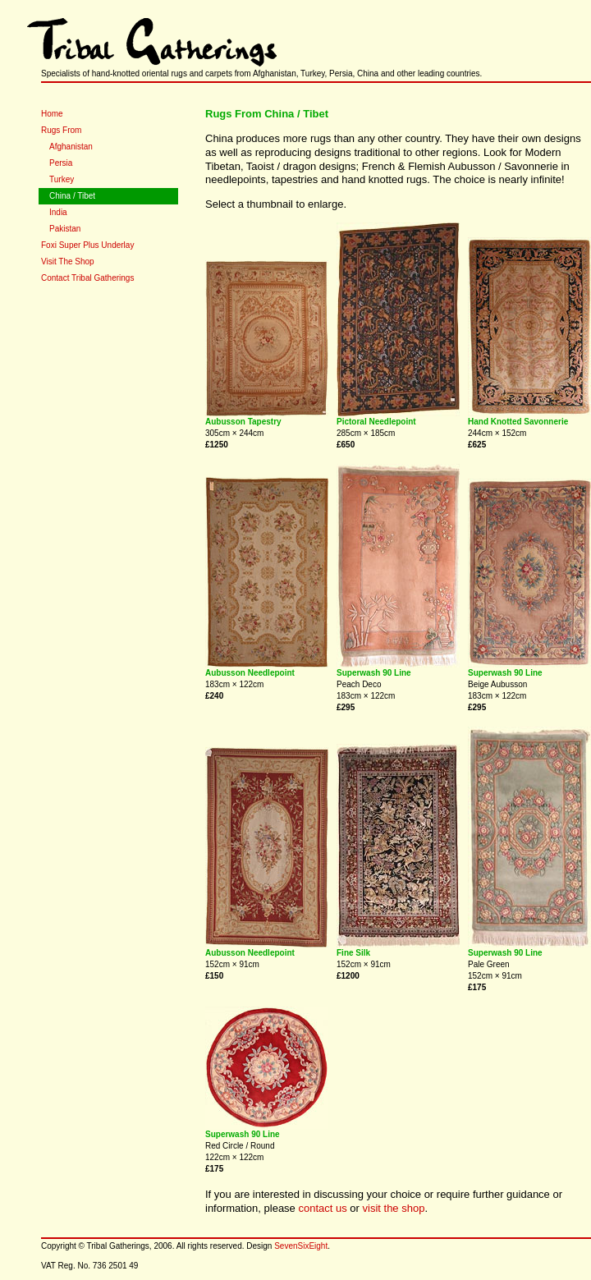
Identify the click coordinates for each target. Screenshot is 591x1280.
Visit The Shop (67, 261)
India (58, 212)
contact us (322, 1208)
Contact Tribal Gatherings (87, 277)
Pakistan (64, 228)
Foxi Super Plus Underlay (87, 245)
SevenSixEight (301, 1245)
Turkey (61, 179)
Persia (60, 162)
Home (52, 113)
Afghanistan (71, 146)
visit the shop (394, 1208)
